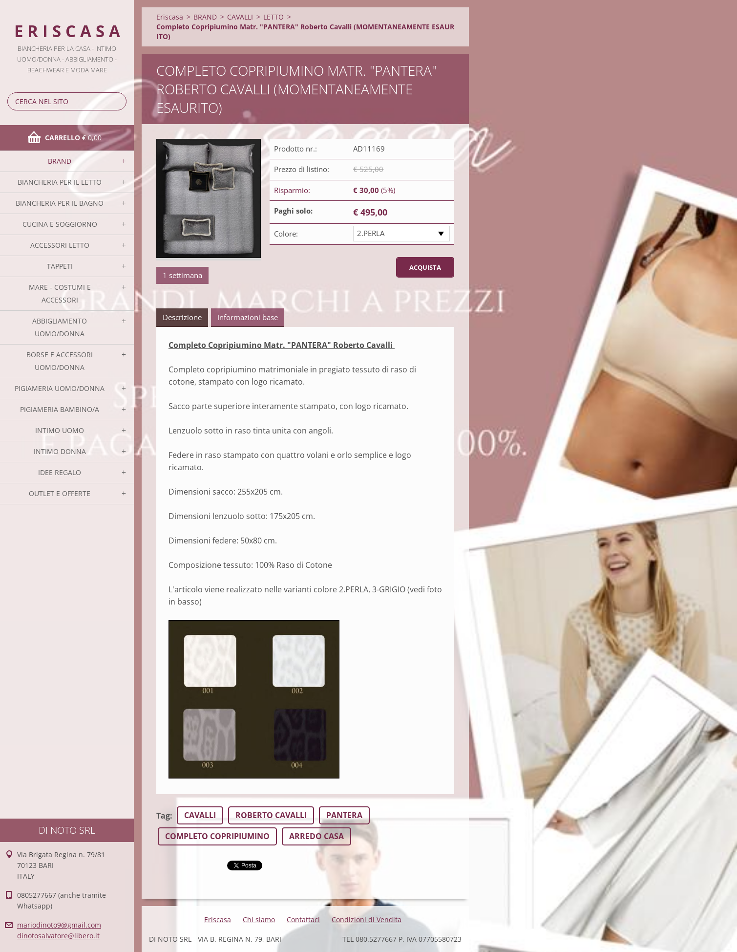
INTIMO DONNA (60, 451)
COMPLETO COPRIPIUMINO (217, 836)
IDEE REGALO (59, 472)
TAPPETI (60, 266)
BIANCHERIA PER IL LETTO (60, 182)
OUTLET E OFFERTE (59, 493)
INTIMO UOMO (59, 430)
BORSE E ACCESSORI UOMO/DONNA (59, 361)
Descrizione (182, 317)
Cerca (117, 101)
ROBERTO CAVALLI (271, 815)
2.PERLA (370, 233)
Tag (163, 815)
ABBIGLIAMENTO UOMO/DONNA (59, 327)
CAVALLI (240, 17)
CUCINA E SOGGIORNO (59, 224)
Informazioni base (247, 317)
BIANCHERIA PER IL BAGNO (60, 203)
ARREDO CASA (316, 836)
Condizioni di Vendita (366, 919)
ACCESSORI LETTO (59, 245)
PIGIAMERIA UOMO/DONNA (60, 388)
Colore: (286, 233)
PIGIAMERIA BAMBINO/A (59, 409)
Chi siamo (259, 919)
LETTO (273, 17)
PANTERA (344, 815)
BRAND (59, 161)
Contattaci (303, 919)
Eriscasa (169, 17)
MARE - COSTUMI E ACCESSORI (60, 293)
